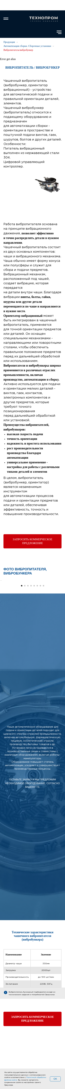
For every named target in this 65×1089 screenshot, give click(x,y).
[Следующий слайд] (62, 603)
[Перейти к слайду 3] (28, 632)
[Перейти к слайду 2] (24, 632)
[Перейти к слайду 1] (21, 632)
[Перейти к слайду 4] (31, 632)
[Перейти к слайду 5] (34, 632)
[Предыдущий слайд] (3, 603)
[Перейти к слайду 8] (43, 632)
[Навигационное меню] (5, 19)
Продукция (9, 42)
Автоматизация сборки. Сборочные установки (27, 46)
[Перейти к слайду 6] (37, 632)
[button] (32, 541)
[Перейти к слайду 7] (40, 632)
